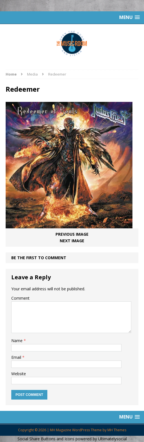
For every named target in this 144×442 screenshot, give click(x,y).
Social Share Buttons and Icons (45, 438)
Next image (72, 240)
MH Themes (116, 430)
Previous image (72, 234)
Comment (20, 298)
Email (16, 357)
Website (18, 373)
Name (17, 340)
